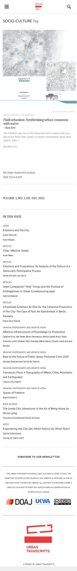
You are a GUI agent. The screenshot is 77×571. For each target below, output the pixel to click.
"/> (38, 76)
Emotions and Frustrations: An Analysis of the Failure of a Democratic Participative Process (36, 271)
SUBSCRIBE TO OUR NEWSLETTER (39, 456)
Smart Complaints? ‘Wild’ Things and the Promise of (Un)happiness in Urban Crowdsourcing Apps (33, 291)
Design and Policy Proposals (18, 115)
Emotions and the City (16, 234)
